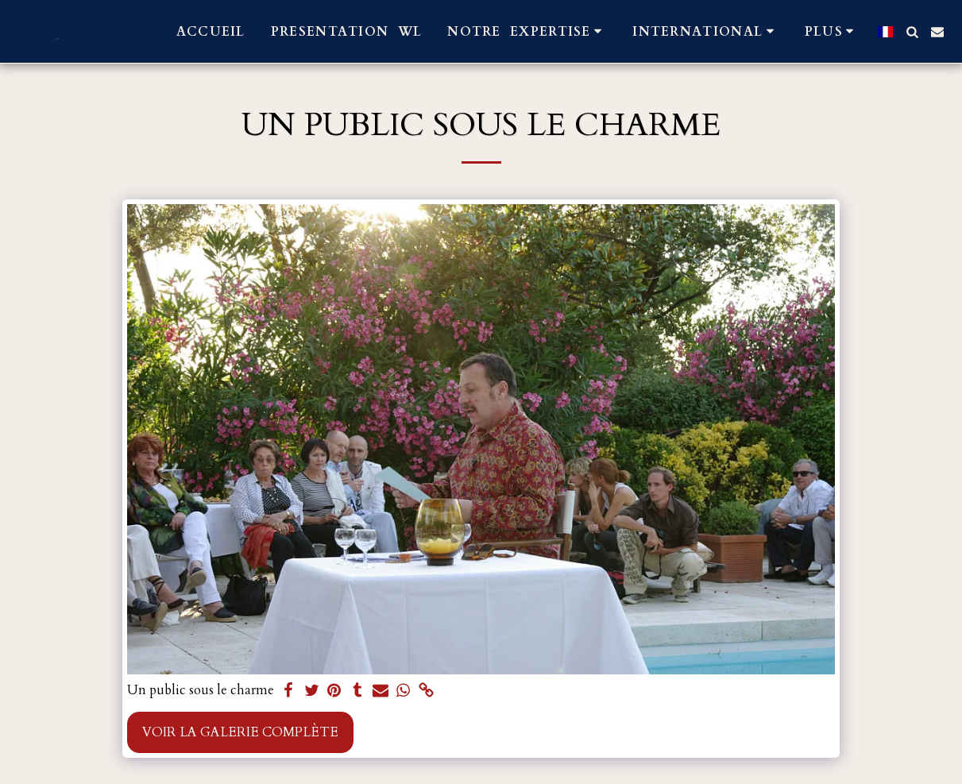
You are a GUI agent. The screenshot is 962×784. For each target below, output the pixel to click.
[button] (527, 31)
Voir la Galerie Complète (240, 732)
